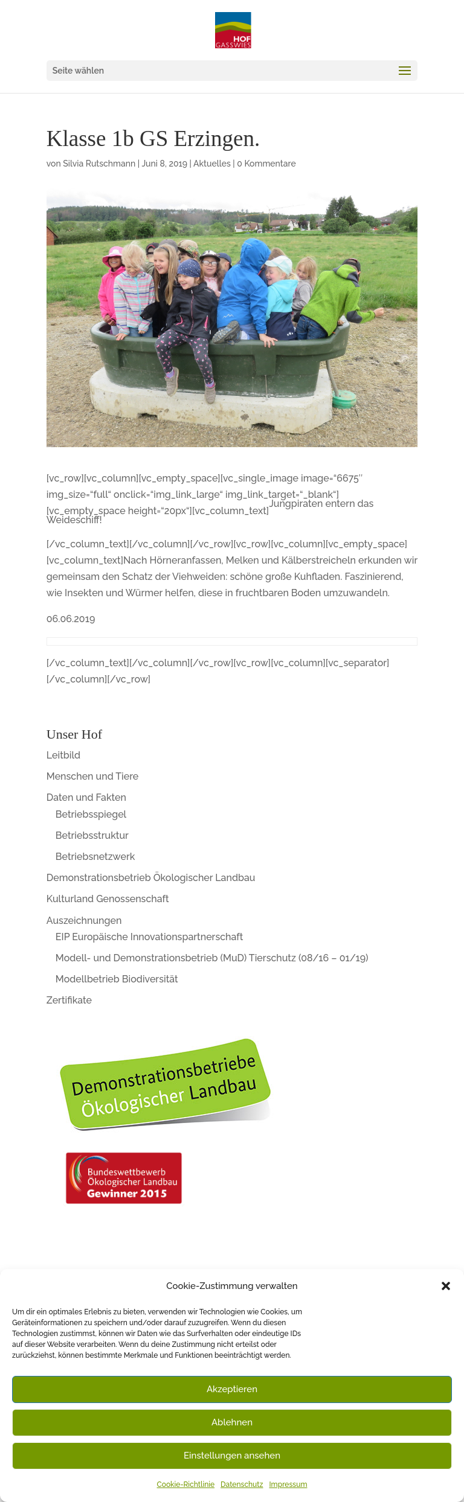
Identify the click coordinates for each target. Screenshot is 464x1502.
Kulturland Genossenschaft (108, 899)
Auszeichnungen (84, 920)
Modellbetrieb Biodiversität (117, 979)
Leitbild (63, 755)
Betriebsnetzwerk (95, 856)
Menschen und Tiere (93, 776)
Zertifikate (69, 1000)
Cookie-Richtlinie (186, 1484)
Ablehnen (232, 1422)
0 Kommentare (266, 163)
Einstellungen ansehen (232, 1455)
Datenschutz (242, 1484)
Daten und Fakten (86, 797)
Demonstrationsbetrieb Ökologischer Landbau (151, 877)
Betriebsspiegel (91, 814)
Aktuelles (212, 163)
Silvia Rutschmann (99, 163)
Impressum (288, 1484)
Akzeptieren (232, 1389)
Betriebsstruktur (92, 835)
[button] (446, 1286)
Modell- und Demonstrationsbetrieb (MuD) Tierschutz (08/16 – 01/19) (212, 958)
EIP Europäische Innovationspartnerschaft (149, 937)
